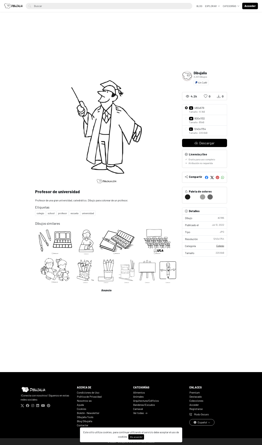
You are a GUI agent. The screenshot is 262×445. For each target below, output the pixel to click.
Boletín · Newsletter (88, 413)
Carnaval (138, 408)
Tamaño (204, 253)
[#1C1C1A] (187, 197)
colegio (40, 213)
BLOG (199, 6)
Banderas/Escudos (144, 404)
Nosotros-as (84, 400)
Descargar (204, 143)
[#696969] (210, 197)
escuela (74, 213)
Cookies (81, 408)
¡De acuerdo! (136, 436)
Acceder (194, 404)
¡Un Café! (201, 82)
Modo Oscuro (199, 414)
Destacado (195, 396)
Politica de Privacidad (89, 396)
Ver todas (138, 413)
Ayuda (80, 404)
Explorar (211, 6)
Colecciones (196, 400)
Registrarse (196, 408)
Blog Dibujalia (84, 421)
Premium (194, 392)
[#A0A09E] (202, 197)
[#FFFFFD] (195, 197)
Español (200, 422)
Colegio (220, 245)
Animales (138, 396)
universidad (88, 213)
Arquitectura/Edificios (146, 400)
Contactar (82, 425)
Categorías (230, 6)
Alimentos (139, 392)
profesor (62, 213)
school (51, 213)
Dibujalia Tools (85, 417)
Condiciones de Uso (88, 392)
